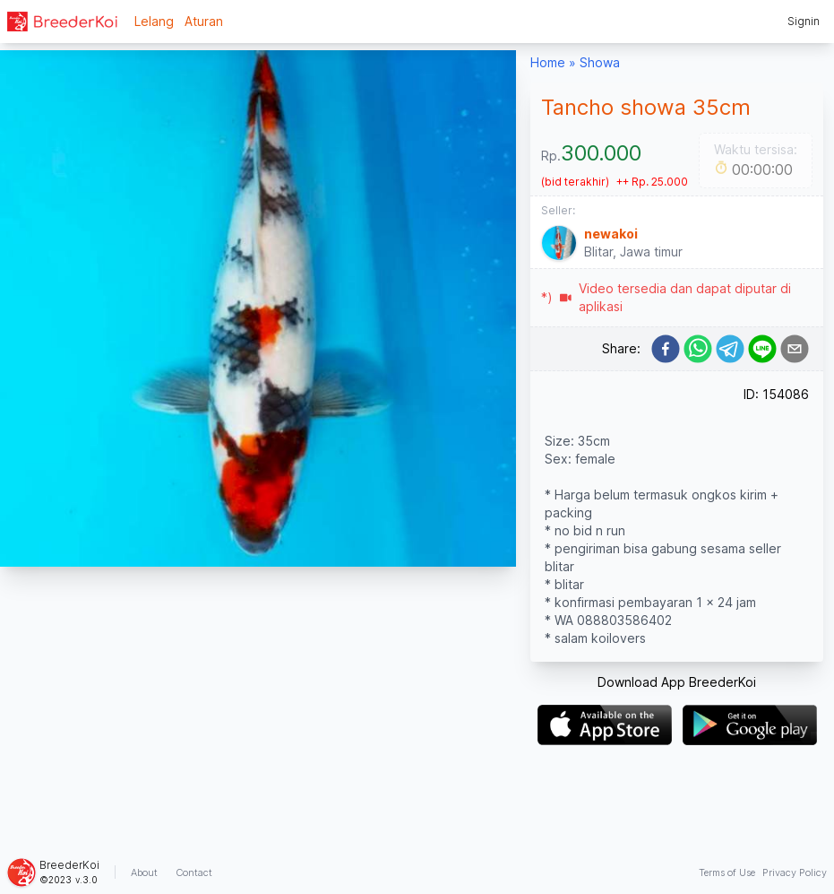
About (144, 872)
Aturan (204, 21)
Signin (803, 21)
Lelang (154, 21)
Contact (194, 872)
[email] (794, 348)
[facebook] (665, 348)
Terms (727, 872)
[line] (762, 348)
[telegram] (730, 348)
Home (547, 62)
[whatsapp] (698, 348)
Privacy (794, 872)
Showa (600, 62)
